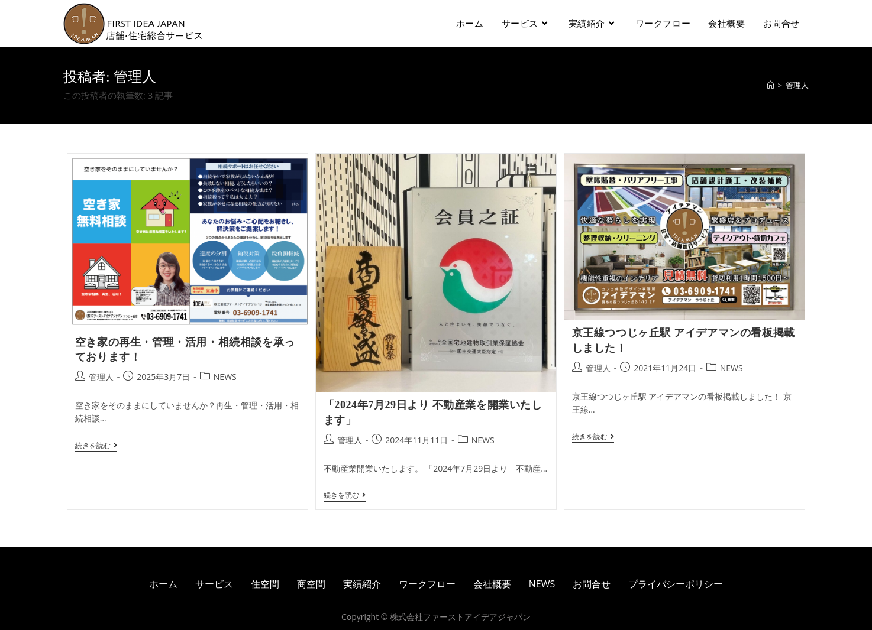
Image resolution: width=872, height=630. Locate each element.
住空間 (265, 583)
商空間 (311, 583)
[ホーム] (770, 85)
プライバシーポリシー (675, 583)
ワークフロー (427, 583)
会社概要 (492, 583)
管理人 (101, 376)
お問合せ (592, 583)
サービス (214, 583)
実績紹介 (362, 583)
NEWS (225, 376)
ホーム (163, 583)
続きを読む (96, 445)
